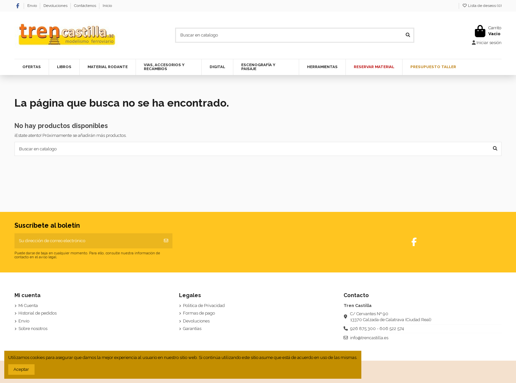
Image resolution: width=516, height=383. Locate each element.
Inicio (107, 5)
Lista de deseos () (482, 5)
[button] (107, 67)
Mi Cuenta (28, 305)
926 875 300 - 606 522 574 (377, 328)
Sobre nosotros (32, 328)
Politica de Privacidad (204, 305)
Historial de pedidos (37, 313)
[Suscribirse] (166, 240)
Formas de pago (199, 313)
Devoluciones (55, 5)
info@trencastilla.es (369, 337)
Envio (32, 5)
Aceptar (21, 369)
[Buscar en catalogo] (407, 35)
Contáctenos (85, 5)
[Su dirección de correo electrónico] (87, 240)
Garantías (192, 328)
